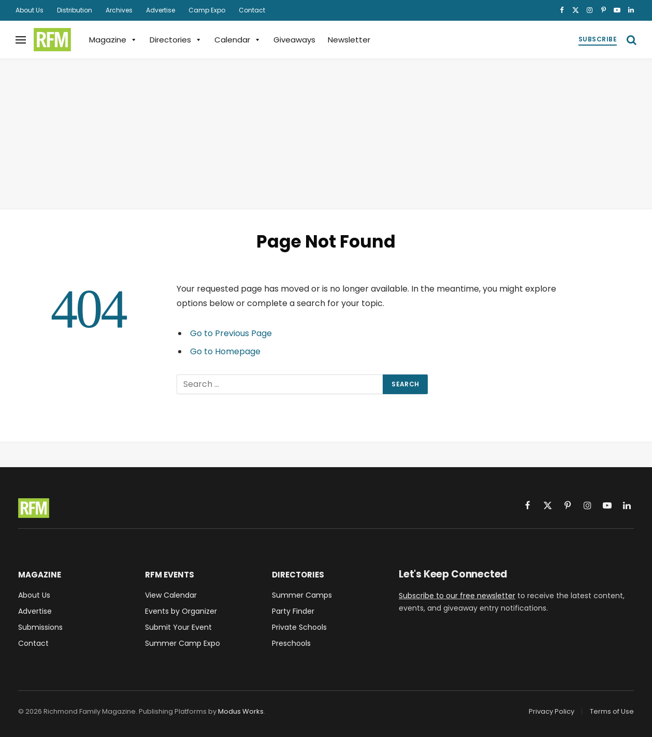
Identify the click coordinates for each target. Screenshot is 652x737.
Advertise (160, 10)
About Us (30, 10)
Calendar (237, 40)
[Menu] (21, 39)
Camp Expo (207, 10)
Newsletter (349, 39)
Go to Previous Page (231, 333)
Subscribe (597, 39)
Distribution (74, 10)
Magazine (113, 40)
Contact (252, 10)
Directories (176, 40)
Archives (119, 10)
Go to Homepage (225, 351)
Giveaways (294, 39)
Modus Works (241, 711)
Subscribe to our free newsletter (457, 595)
